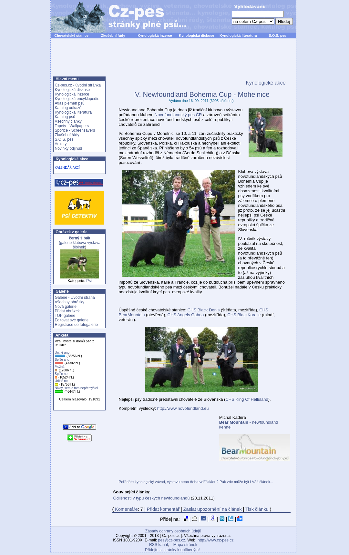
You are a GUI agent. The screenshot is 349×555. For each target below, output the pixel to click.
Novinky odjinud (68, 148)
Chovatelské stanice (71, 35)
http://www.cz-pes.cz (216, 540)
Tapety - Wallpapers (72, 126)
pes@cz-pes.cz (171, 540)
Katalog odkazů (68, 108)
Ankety (61, 144)
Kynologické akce (265, 83)
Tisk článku (256, 509)
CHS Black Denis (204, 310)
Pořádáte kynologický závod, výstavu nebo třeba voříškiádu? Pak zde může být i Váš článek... (196, 482)
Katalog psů (65, 117)
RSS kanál (158, 544)
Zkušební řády (113, 35)
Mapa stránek (185, 544)
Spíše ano (62, 359)
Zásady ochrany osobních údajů (173, 531)
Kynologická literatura (238, 35)
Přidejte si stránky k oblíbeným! (172, 550)
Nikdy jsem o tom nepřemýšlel (76, 388)
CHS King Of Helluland (246, 399)
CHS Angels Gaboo (186, 314)
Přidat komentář (163, 509)
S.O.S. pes (277, 35)
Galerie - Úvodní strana (75, 297)
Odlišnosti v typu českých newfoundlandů (151, 498)
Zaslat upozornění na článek (212, 509)
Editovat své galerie (72, 320)
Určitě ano (62, 352)
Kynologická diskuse (196, 35)
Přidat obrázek (67, 311)
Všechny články (68, 121)
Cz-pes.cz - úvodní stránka (78, 85)
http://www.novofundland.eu (183, 408)
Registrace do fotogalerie (76, 324)
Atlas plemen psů (70, 103)
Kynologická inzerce (155, 35)
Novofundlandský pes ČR (178, 114)
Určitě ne (61, 381)
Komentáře (126, 509)
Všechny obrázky (69, 302)
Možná (60, 366)
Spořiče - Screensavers (75, 130)
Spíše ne (61, 374)
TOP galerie (65, 315)
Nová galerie (66, 306)
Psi (89, 280)
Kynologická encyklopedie (77, 98)
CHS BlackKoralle (244, 314)
